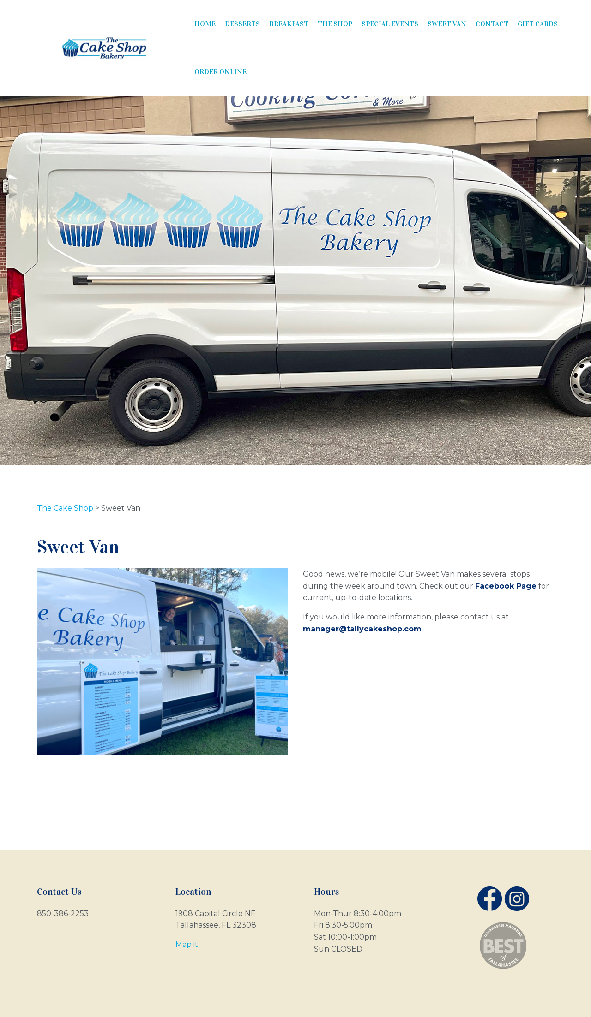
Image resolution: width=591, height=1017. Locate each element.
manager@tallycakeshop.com (362, 628)
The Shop (335, 24)
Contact (492, 24)
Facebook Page (506, 586)
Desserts (242, 24)
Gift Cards (538, 24)
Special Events (390, 24)
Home (205, 24)
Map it (186, 944)
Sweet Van (447, 24)
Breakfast (288, 24)
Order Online (220, 72)
